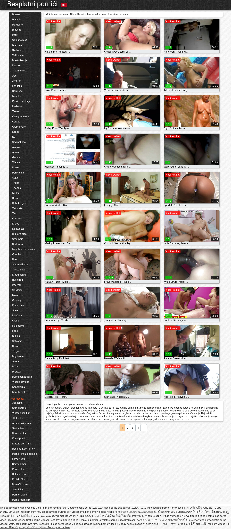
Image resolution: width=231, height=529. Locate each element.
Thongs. (16, 187)
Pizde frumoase (172, 515)
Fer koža (17, 85)
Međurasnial (19, 274)
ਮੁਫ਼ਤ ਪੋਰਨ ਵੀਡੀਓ (103, 515)
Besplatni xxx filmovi (23, 448)
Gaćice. (16, 157)
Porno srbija (19, 433)
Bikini (15, 198)
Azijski (16, 147)
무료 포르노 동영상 (156, 520)
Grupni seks (19, 126)
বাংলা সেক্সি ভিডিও (192, 507)
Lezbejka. (17, 106)
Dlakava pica (19, 233)
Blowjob (16, 29)
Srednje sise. (19, 70)
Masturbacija (19, 60)
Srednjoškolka (20, 264)
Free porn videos (9, 507)
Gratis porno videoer (38, 520)
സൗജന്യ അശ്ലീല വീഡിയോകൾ (73, 515)
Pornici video (19, 494)
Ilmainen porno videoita (93, 511)
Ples (14, 259)
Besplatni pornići (32, 4)
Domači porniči (20, 484)
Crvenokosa (19, 142)
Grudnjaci (17, 290)
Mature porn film (21, 443)
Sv (13, 136)
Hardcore (17, 24)
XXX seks (17, 418)
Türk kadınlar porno (158, 507)
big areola (17, 295)
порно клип (114, 511)
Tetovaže (17, 208)
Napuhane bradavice (24, 249)
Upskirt (16, 346)
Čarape (16, 121)
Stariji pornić (19, 407)
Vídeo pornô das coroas (116, 507)
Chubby (16, 254)
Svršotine (17, 50)
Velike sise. (18, 55)
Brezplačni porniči (134, 520)
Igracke (16, 65)
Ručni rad (17, 279)
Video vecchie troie (30, 507)
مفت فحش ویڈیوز (42, 515)
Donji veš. (17, 91)
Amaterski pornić (22, 423)
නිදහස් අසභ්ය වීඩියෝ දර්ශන (31, 527)
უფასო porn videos (48, 511)
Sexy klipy (17, 489)
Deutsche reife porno (79, 507)
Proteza (16, 371)
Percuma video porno (199, 520)
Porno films (18, 469)
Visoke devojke (20, 381)
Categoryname (20, 116)
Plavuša (16, 19)
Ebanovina (18, 305)
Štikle (15, 177)
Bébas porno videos (59, 527)
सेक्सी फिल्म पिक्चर (201, 511)
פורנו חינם (148, 523)
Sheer (15, 310)
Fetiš (15, 330)
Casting (16, 300)
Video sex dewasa (82, 523)
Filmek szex (176, 507)
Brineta (16, 14)
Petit (15, 34)
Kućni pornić (19, 438)
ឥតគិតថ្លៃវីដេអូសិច (121, 515)
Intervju (16, 284)
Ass (14, 75)
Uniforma (17, 244)
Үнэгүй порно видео (193, 515)
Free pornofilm (28, 511)
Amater (16, 80)
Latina (15, 131)
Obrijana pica (19, 40)
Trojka (15, 182)
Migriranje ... (19, 356)
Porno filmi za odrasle (24, 453)
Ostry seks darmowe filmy (23, 523)
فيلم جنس (97, 507)
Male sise (17, 45)
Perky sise (18, 172)
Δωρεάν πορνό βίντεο (130, 523)
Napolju (16, 96)
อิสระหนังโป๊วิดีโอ (178, 520)
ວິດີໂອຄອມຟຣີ (199, 523)
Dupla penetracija (22, 376)
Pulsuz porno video (61, 523)
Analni (15, 152)
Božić (15, 366)
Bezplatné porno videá (111, 520)
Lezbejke (44, 523)
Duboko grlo (19, 203)
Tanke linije (18, 269)
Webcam (17, 162)
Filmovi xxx (18, 458)
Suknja (16, 335)
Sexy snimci (19, 464)
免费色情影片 (139, 515)
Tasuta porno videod (105, 523)
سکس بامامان (138, 507)
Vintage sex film (21, 413)
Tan (14, 213)
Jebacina (17, 402)
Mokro (16, 167)
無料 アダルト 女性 (165, 523)
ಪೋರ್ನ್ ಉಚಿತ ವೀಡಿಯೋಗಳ (176, 511)
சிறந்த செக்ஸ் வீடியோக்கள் (137, 511)
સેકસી (157, 511)
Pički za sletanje (21, 101)
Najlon (16, 193)
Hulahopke (18, 325)
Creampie (17, 239)
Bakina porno (19, 474)
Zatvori (16, 111)
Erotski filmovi (20, 479)
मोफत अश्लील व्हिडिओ (21, 515)
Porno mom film (21, 499)
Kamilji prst (18, 392)
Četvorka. (17, 341)
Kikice (15, 223)
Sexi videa (18, 428)
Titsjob (16, 351)
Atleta (15, 361)
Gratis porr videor (69, 511)
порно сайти (154, 515)
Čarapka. (17, 218)
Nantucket (18, 228)
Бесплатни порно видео (64, 520)
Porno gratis (184, 523)
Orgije (15, 320)
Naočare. (17, 315)
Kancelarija (18, 387)
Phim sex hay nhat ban (54, 507)
